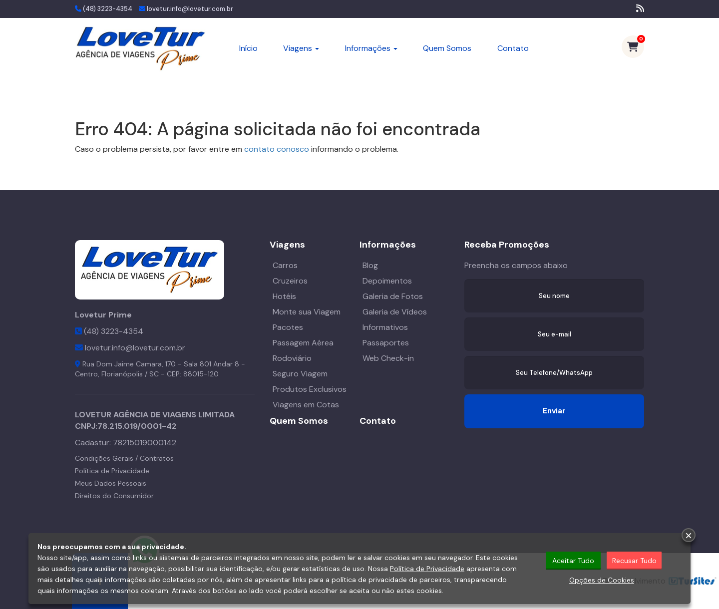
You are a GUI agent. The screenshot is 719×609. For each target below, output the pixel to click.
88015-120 (201, 373)
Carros (285, 265)
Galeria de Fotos (392, 296)
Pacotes (288, 327)
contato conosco (276, 149)
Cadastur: (125, 442)
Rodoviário (292, 358)
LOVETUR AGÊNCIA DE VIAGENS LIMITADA (155, 414)
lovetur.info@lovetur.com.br (190, 8)
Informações (371, 48)
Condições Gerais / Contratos (124, 458)
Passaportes (385, 342)
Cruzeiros (290, 281)
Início (248, 48)
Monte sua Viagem (307, 311)
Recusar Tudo (634, 561)
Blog (370, 265)
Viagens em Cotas (306, 404)
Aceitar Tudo (573, 561)
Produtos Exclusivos (310, 389)
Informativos (385, 327)
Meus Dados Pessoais (110, 483)
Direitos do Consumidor (114, 495)
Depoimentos (387, 281)
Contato (513, 48)
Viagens (301, 48)
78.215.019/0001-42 (137, 426)
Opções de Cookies (601, 580)
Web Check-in (388, 358)
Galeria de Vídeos (394, 311)
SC (154, 373)
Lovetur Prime (103, 314)
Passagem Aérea (303, 342)
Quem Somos (447, 48)
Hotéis (284, 296)
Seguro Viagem (300, 373)
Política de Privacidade (112, 470)
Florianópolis (122, 373)
